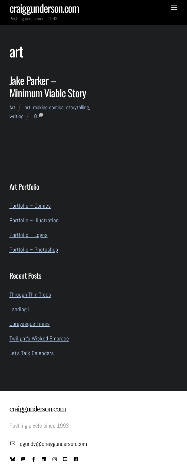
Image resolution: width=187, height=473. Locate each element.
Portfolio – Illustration (34, 220)
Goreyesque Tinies (29, 323)
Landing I (19, 309)
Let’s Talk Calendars (31, 353)
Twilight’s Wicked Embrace (39, 338)
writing (16, 116)
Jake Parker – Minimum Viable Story (47, 86)
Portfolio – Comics (30, 205)
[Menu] (174, 7)
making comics (48, 107)
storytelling (77, 107)
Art (12, 107)
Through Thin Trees (30, 294)
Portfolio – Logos (28, 235)
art (28, 107)
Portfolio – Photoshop (33, 249)
